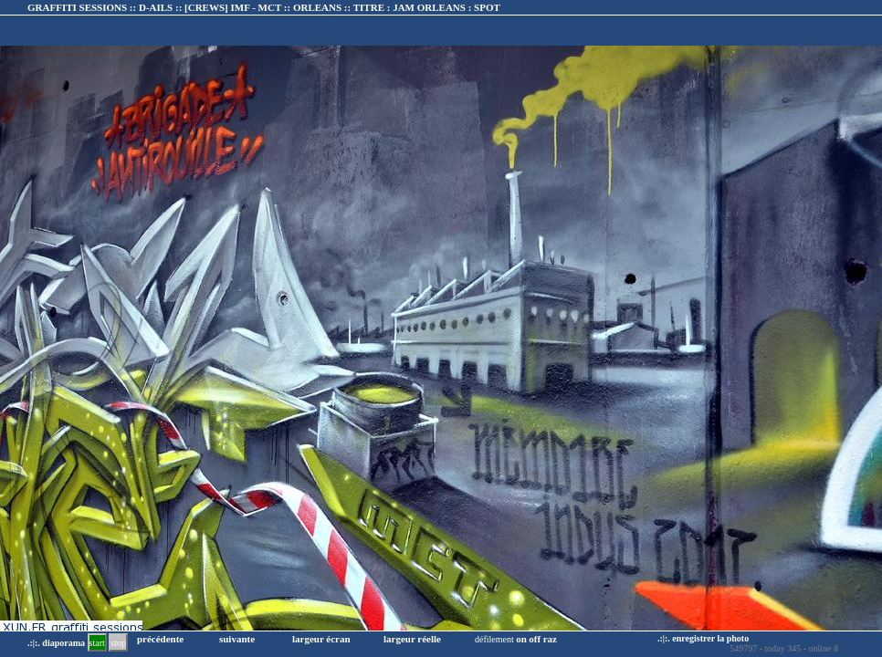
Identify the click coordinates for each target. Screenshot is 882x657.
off (535, 638)
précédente (160, 638)
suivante (237, 638)
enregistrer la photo (710, 638)
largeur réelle (412, 638)
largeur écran (321, 638)
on (521, 638)
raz (550, 638)
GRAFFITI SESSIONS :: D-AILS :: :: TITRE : (263, 7)
